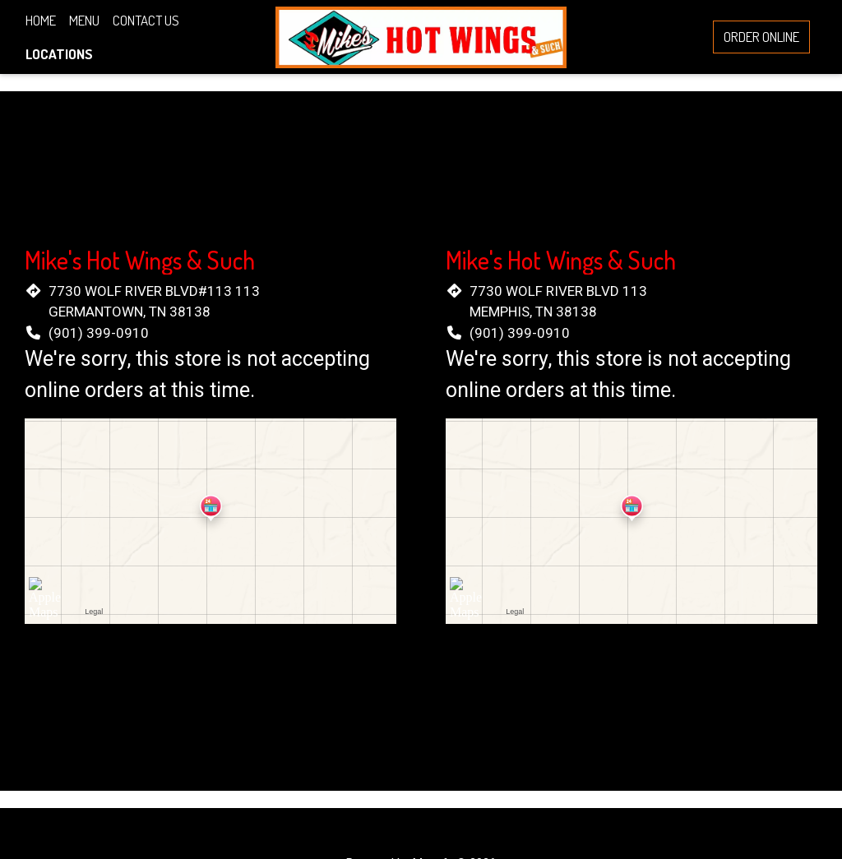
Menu (84, 20)
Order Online (761, 36)
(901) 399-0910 (99, 333)
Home (40, 20)
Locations (59, 53)
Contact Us (146, 20)
